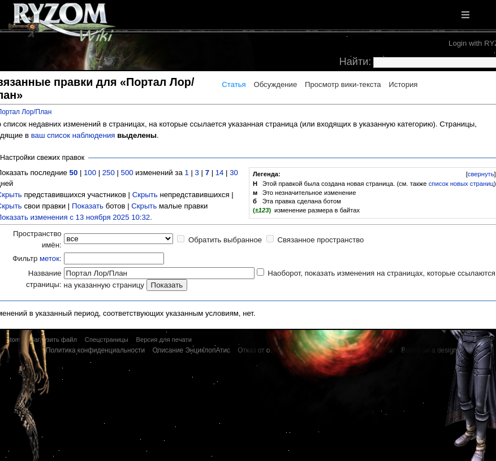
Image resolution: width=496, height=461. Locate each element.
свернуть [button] (481, 174)
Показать (87, 206)
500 (127, 172)
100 (90, 172)
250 (108, 172)
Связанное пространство (320, 240)
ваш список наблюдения (73, 135)
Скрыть (145, 194)
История (403, 84)
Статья (234, 84)
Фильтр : (37, 258)
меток (49, 258)
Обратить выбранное (225, 240)
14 (219, 172)
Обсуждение (275, 84)
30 (234, 172)
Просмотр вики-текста (343, 84)
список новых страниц (461, 183)
